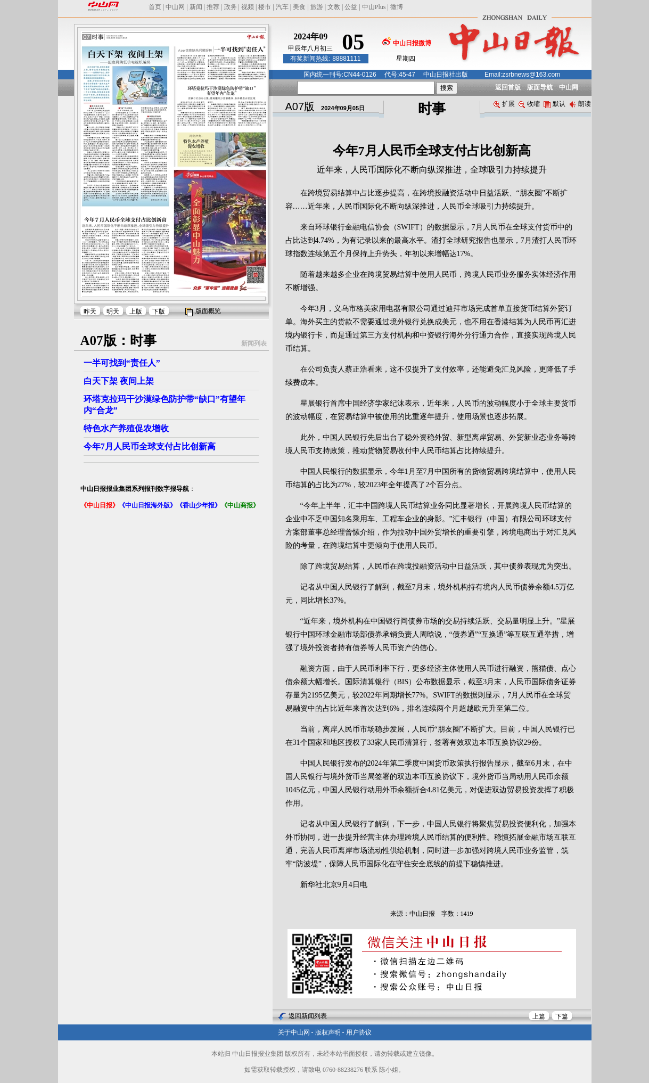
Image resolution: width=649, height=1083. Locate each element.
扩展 (504, 104)
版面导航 (540, 87)
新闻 (196, 7)
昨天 (90, 311)
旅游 (316, 7)
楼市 (264, 7)
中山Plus (374, 7)
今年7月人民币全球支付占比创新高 (150, 446)
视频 (247, 7)
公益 (350, 7)
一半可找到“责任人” (122, 362)
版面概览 (208, 311)
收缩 (529, 104)
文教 (333, 7)
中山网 (175, 7)
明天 (112, 311)
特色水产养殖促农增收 (126, 428)
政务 (230, 7)
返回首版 (508, 87)
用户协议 (359, 1032)
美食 (299, 7)
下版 (158, 311)
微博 (396, 7)
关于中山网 (294, 1032)
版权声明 (328, 1032)
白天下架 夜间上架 (119, 380)
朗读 (580, 104)
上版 (135, 311)
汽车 (282, 7)
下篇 (561, 1016)
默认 (554, 104)
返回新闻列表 (308, 1016)
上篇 (538, 1016)
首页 (155, 7)
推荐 (213, 7)
